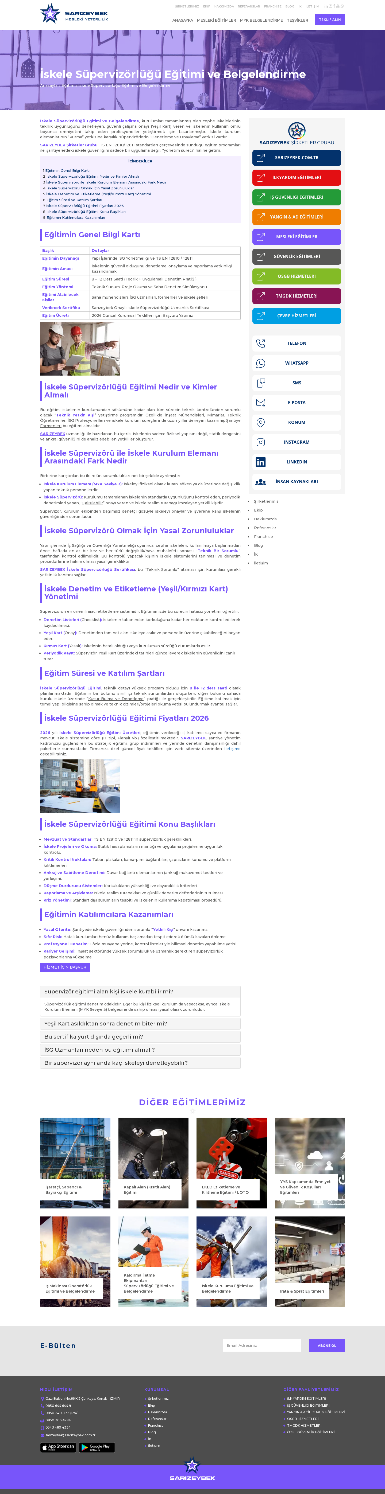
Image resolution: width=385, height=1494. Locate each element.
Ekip (206, 6)
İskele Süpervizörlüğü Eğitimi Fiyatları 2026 (83, 206)
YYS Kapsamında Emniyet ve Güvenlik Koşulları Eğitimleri (305, 1297)
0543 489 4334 (58, 1427)
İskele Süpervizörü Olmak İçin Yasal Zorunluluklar (88, 188)
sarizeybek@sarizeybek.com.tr (70, 1435)
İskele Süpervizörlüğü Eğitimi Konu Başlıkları (84, 211)
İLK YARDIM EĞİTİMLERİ (306, 1399)
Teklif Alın (330, 20)
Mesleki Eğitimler (216, 20)
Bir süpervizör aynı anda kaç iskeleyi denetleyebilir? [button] (116, 1063)
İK (300, 6)
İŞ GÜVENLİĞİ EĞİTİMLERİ (308, 1405)
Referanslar (249, 6)
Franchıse (273, 6)
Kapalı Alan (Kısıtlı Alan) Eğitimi (147, 1299)
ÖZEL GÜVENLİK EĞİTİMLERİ (311, 1432)
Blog (290, 6)
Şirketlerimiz (187, 6)
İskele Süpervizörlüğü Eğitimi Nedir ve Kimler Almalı (91, 176)
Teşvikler (297, 20)
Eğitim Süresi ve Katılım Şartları (72, 200)
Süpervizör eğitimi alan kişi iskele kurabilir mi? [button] (108, 991)
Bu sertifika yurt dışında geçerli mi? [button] (93, 1036)
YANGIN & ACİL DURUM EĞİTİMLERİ (316, 1412)
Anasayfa (182, 20)
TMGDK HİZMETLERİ (304, 1425)
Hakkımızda (224, 6)
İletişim (312, 6)
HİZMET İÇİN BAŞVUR (65, 967)
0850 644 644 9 (58, 1406)
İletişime (232, 748)
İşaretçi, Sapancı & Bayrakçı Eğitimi (63, 1299)
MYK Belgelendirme (261, 20)
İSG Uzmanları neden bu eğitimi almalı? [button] (99, 1050)
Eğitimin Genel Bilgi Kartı (66, 170)
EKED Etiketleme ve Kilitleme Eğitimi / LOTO (225, 1299)
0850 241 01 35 (57, 1413)
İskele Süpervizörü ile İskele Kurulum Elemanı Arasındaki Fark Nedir (105, 182)
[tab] (140, 991)
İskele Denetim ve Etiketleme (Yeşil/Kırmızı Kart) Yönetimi (97, 194)
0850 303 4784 (58, 1420)
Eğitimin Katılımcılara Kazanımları (74, 217)
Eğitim (67, 85)
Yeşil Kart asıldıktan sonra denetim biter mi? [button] (105, 1023)
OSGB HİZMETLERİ (303, 1419)
